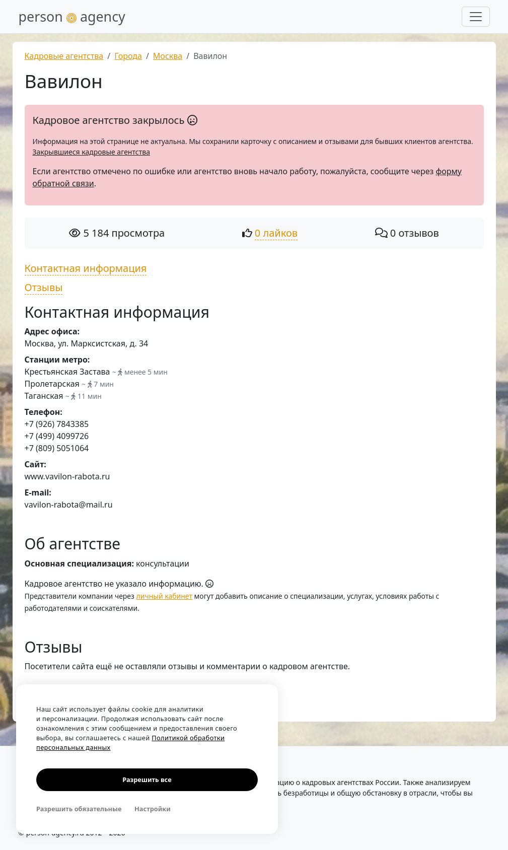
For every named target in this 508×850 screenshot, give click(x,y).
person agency (72, 16)
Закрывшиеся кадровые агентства (91, 152)
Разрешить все (146, 779)
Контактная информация (86, 268)
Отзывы (44, 287)
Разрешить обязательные (78, 808)
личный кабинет (164, 596)
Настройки (152, 808)
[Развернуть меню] (476, 17)
